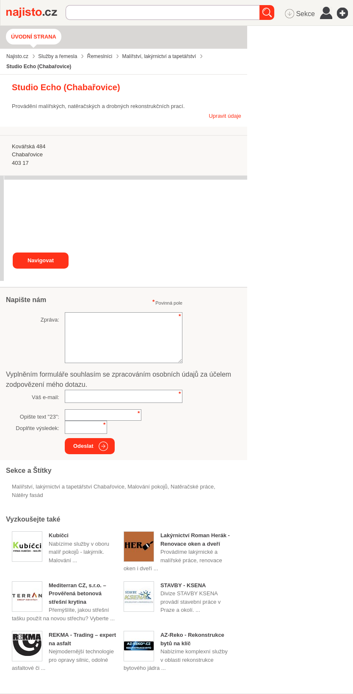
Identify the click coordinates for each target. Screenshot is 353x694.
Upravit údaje (225, 116)
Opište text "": (39, 417)
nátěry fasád (27, 495)
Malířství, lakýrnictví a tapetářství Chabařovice (68, 486)
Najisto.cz (36, 12)
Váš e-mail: (45, 397)
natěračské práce (192, 486)
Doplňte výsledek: (37, 428)
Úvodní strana (33, 36)
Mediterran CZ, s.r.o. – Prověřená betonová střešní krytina (77, 593)
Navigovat (41, 260)
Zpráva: (50, 319)
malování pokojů (147, 486)
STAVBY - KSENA (183, 585)
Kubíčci (59, 535)
